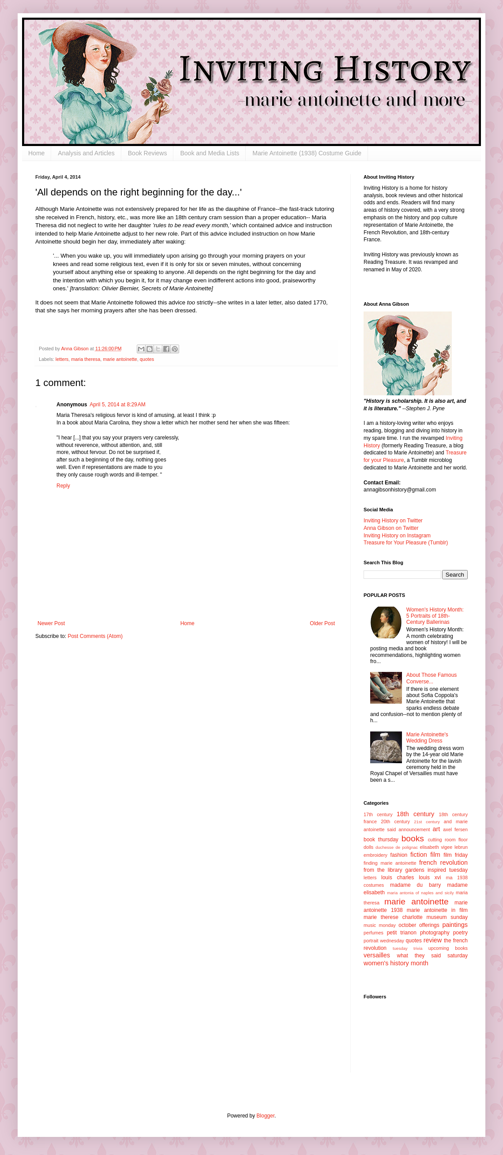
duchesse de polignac (396, 847)
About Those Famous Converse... (431, 678)
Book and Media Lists (209, 153)
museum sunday (447, 917)
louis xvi (430, 877)
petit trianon (402, 933)
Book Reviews (147, 153)
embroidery (375, 855)
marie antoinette (120, 359)
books (413, 838)
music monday (380, 925)
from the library (383, 870)
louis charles (397, 877)
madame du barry (415, 885)
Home (36, 153)
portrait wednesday (384, 940)
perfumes (373, 932)
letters (62, 359)
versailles (377, 955)
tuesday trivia (407, 948)
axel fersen (455, 829)
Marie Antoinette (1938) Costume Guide (306, 153)
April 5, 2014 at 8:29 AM (117, 404)
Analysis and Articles (86, 153)
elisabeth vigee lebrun (444, 847)
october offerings (418, 925)
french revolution (443, 862)
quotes (147, 359)
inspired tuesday (448, 870)
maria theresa (85, 359)
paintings (455, 924)
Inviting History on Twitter (393, 521)
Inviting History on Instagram (397, 535)
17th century (378, 814)
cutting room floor (448, 839)
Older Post (322, 623)
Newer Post (51, 623)
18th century (415, 814)
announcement (414, 829)
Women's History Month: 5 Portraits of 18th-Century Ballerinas (435, 616)
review (433, 940)
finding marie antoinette (390, 863)
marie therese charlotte (393, 917)
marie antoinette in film (437, 910)
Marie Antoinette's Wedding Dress (427, 737)
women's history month (396, 963)
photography (435, 933)
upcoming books (448, 948)
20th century (395, 821)
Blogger (265, 1116)
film (435, 854)
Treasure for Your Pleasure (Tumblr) (406, 543)
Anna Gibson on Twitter (391, 528)
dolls (368, 847)
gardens (414, 870)
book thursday (381, 839)
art (436, 828)
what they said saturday (432, 955)
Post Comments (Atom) (95, 636)
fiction (418, 854)
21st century (427, 821)
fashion (399, 855)
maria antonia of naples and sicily (420, 892)
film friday (455, 855)
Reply (63, 486)
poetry (460, 933)
